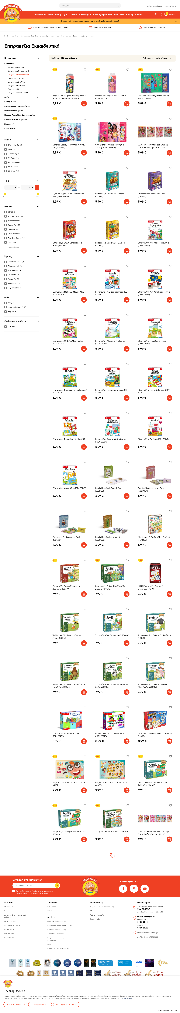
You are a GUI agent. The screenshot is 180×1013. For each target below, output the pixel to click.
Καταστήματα (170, 6)
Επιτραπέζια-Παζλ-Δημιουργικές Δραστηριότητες (40, 36)
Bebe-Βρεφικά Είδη (102, 14)
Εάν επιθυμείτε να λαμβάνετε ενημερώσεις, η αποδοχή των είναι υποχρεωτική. (33, 892)
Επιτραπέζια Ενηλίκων (17, 82)
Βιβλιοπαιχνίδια (14, 89)
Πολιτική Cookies (126, 998)
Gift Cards (119, 14)
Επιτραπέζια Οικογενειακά (18, 71)
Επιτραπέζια (66, 36)
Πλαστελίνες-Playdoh (13, 110)
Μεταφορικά (95, 911)
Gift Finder (51, 907)
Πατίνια (73, 14)
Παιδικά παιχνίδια (11, 36)
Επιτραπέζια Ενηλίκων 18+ (18, 93)
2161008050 (143, 909)
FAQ (49, 944)
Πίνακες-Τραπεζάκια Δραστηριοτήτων (20, 115)
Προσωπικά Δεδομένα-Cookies (59, 926)
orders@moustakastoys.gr (147, 933)
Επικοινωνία (9, 933)
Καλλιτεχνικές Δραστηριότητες (17, 106)
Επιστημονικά (10, 102)
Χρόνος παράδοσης (154, 6)
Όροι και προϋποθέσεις (56, 922)
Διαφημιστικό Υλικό (12, 925)
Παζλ (6, 97)
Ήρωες (129, 14)
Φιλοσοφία (8, 907)
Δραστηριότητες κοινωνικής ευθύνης (15, 916)
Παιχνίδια (38, 14)
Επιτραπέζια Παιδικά (16, 67)
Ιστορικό (7, 911)
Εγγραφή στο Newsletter (27, 879)
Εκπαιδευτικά (9, 128)
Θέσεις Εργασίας (11, 921)
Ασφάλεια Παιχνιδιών (55, 934)
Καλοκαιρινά (85, 14)
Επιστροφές (95, 919)
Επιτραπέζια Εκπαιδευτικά (18, 75)
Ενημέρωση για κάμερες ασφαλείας (56, 939)
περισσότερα (14, 247)
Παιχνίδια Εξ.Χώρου (58, 14)
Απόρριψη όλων (40, 1004)
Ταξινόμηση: (148, 58)
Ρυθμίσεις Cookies (14, 1004)
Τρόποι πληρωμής (97, 915)
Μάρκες (138, 14)
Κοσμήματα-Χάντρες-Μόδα (15, 119)
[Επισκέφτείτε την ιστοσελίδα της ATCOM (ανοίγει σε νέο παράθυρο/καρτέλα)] (167, 1010)
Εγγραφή (57, 885)
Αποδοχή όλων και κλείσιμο (66, 1004)
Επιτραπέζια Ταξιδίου (16, 86)
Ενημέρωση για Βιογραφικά (58, 948)
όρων (30, 893)
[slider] (5, 194)
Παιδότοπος (9, 938)
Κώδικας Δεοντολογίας (56, 930)
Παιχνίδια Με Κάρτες (16, 78)
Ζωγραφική (9, 124)
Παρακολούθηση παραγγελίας (102, 907)
